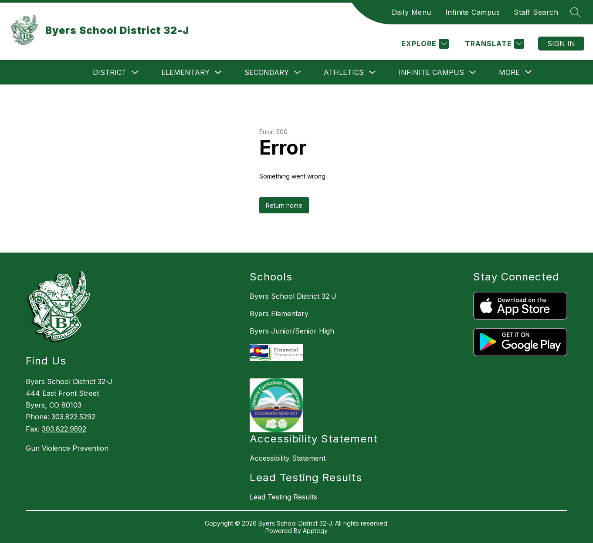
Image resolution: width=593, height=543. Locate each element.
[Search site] (575, 12)
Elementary (185, 72)
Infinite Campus (472, 12)
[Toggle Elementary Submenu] (218, 72)
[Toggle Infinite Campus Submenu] (473, 72)
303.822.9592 (64, 429)
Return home (284, 205)
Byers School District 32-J (293, 296)
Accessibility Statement (287, 458)
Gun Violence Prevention (67, 448)
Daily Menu (411, 12)
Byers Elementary (279, 313)
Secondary (266, 72)
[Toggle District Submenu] (135, 72)
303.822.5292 (73, 416)
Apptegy (315, 530)
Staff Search (536, 12)
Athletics (344, 72)
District (109, 72)
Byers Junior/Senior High (292, 331)
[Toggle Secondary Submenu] (297, 72)
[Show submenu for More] (509, 72)
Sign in (561, 43)
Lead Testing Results (283, 496)
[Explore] (424, 43)
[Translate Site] (493, 43)
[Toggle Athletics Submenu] (372, 72)
